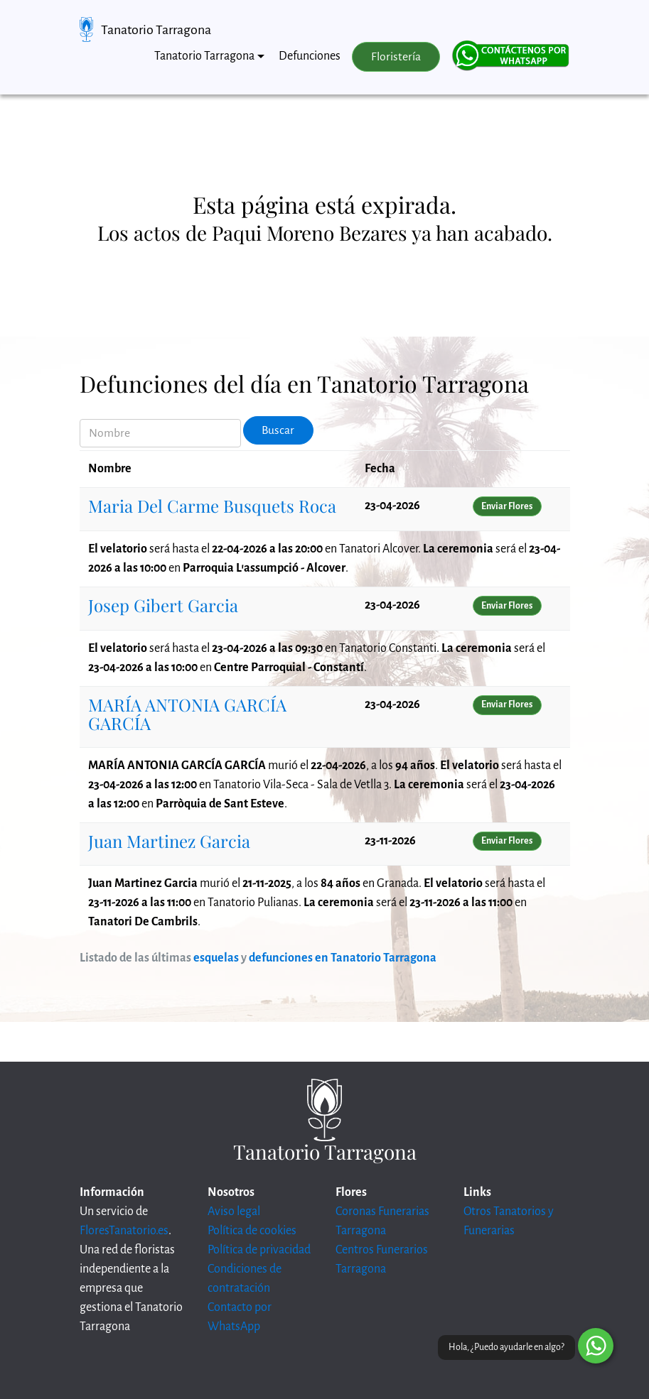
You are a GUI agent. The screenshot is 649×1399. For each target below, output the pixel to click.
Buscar (278, 430)
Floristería (396, 56)
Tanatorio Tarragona (156, 30)
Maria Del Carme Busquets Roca (212, 505)
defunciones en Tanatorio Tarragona (342, 958)
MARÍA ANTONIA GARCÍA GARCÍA (187, 713)
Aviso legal (234, 1211)
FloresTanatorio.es (124, 1230)
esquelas (216, 958)
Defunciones (309, 56)
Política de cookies (252, 1230)
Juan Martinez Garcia (169, 840)
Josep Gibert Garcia (163, 605)
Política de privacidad (259, 1249)
